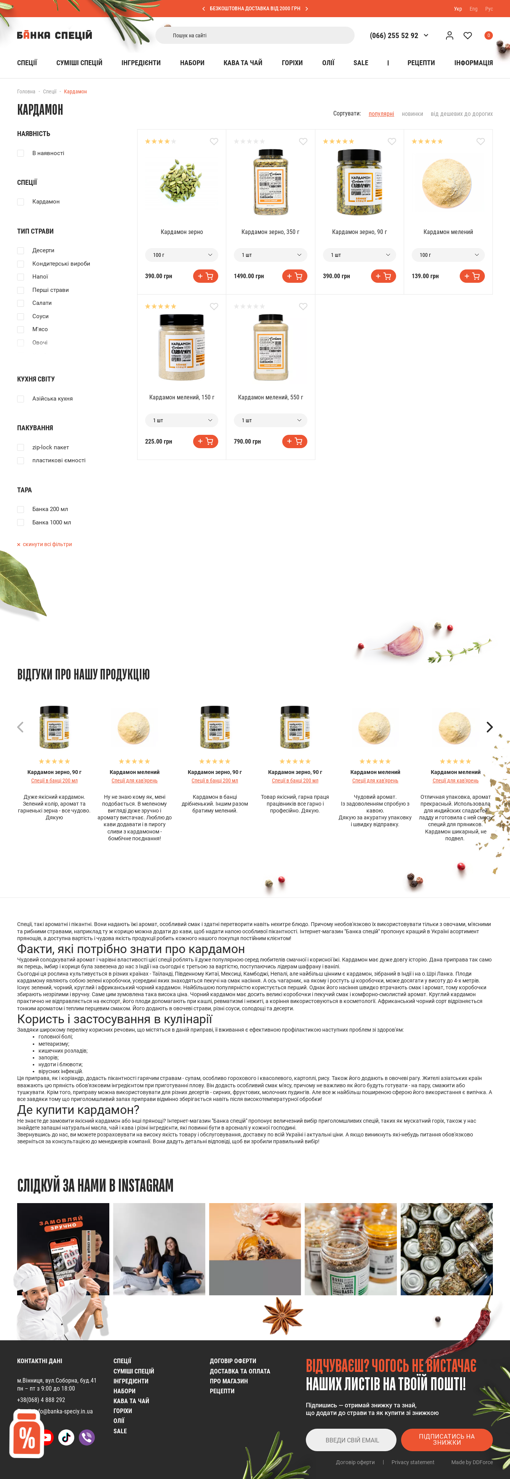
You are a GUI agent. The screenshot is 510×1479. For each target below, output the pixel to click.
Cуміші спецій (79, 63)
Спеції (27, 63)
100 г (158, 255)
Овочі (40, 342)
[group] (63, 1249)
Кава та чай (243, 63)
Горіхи (292, 63)
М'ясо (40, 329)
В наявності (48, 153)
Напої (40, 276)
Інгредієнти (141, 63)
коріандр (72, 1078)
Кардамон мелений (448, 232)
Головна (26, 91)
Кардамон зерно (182, 232)
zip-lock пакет (50, 447)
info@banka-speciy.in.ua (63, 1411)
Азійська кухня (52, 398)
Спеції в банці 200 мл (54, 780)
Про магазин (229, 1381)
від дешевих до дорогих (462, 113)
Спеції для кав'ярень (135, 780)
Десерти (43, 250)
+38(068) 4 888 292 (41, 1400)
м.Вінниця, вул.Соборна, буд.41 (57, 1380)
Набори (192, 63)
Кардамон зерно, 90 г (359, 232)
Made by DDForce (472, 1462)
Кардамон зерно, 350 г (270, 232)
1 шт (247, 255)
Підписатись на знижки (447, 1439)
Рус (489, 8)
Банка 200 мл (50, 509)
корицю (124, 931)
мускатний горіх (424, 1121)
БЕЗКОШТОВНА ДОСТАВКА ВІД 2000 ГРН (255, 8)
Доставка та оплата (240, 1371)
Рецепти (421, 63)
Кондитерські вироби (61, 263)
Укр (458, 8)
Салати (42, 303)
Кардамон (46, 201)
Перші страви (50, 290)
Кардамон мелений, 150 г (181, 397)
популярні (381, 113)
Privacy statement (413, 1462)
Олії (328, 63)
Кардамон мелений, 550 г (270, 397)
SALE (360, 63)
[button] (490, 727)
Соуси (40, 316)
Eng (474, 8)
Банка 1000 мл (51, 522)
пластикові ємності (59, 460)
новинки (412, 113)
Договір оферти (233, 1361)
